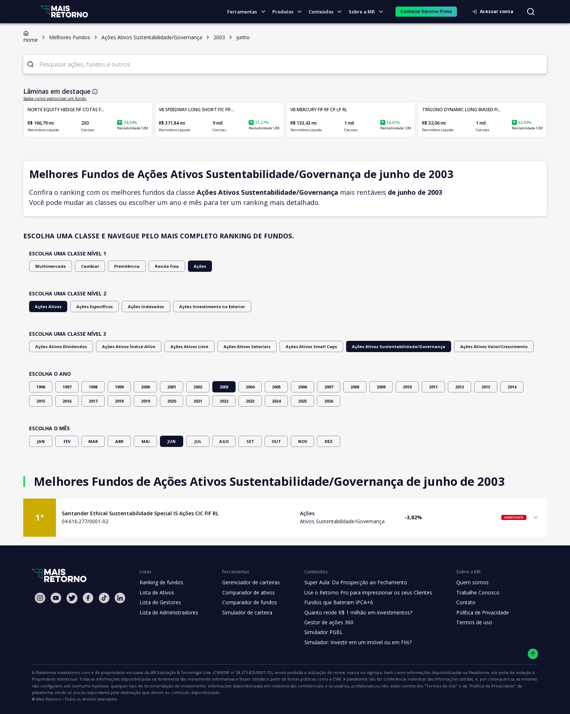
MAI (145, 441)
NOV (302, 441)
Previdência (118, 266)
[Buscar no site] (530, 11)
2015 (40, 401)
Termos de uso (463, 622)
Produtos (289, 11)
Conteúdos (327, 11)
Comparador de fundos (245, 602)
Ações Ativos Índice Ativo (123, 346)
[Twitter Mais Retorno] (72, 598)
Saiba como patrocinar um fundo (51, 98)
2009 (381, 387)
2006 (302, 387)
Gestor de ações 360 (323, 622)
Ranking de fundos (161, 582)
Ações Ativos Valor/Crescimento (462, 346)
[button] (285, 518)
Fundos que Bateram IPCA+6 (333, 602)
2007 (328, 387)
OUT (276, 441)
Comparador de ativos (244, 593)
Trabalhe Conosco (467, 593)
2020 (171, 401)
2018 (119, 401)
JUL (197, 441)
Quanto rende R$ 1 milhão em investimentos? (351, 613)
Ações (187, 266)
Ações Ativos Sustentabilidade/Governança (376, 346)
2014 (512, 387)
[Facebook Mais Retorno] (88, 598)
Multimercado (48, 266)
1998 (93, 387)
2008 (355, 387)
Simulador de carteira (243, 613)
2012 (459, 387)
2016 (67, 401)
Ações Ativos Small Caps (296, 346)
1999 (119, 387)
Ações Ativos (47, 306)
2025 (302, 401)
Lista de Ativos (156, 593)
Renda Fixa (155, 266)
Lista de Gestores (160, 602)
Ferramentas (249, 11)
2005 (276, 387)
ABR (119, 441)
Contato (456, 602)
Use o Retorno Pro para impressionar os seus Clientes (361, 593)
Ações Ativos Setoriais (235, 346)
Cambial (84, 266)
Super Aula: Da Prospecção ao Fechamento (349, 582)
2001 (171, 387)
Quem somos (462, 582)
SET (250, 441)
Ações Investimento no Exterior (204, 306)
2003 (224, 386)
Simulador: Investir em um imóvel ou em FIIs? (351, 642)
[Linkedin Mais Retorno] (120, 598)
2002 (197, 387)
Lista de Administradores (167, 613)
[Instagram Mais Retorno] (40, 598)
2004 (250, 387)
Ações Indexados (142, 306)
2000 (145, 387)
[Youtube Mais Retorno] (56, 598)
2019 (145, 401)
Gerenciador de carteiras (247, 582)
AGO (224, 441)
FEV (67, 441)
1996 (40, 387)
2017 (93, 401)
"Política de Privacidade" (344, 686)
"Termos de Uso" (298, 686)
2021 (197, 401)
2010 (407, 387)
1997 (67, 387)
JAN (40, 441)
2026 (328, 401)
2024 (276, 401)
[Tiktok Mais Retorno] (104, 598)
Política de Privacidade (472, 613)
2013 (485, 387)
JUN (171, 441)
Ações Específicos (92, 306)
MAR (93, 441)
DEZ (328, 441)
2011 (433, 387)
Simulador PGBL (318, 632)
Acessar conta (494, 11)
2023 (250, 401)
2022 (224, 401)
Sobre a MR (368, 11)
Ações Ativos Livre (180, 346)
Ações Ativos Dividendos (59, 346)
